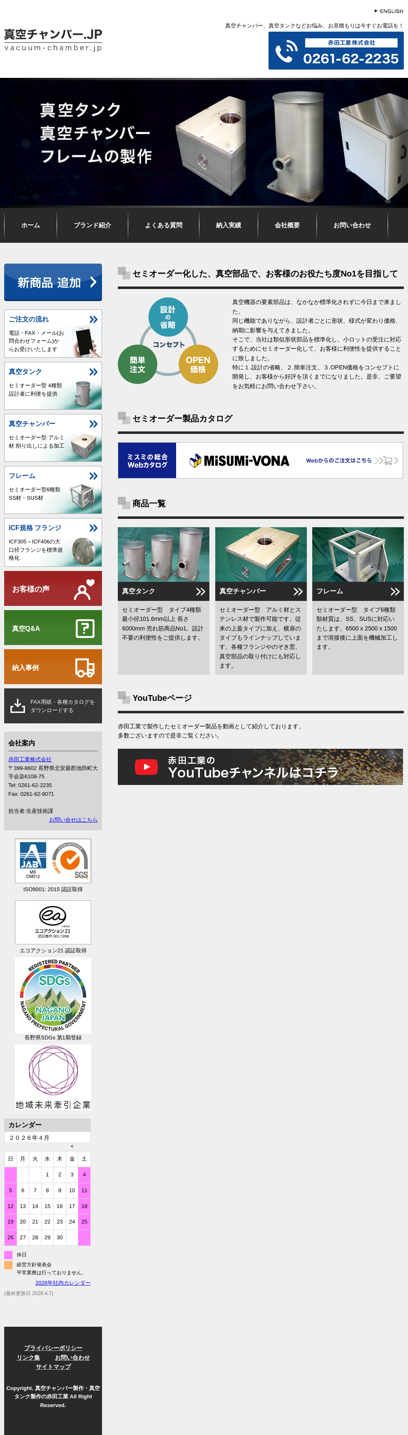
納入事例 (25, 667)
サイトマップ (53, 1366)
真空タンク (138, 591)
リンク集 (28, 1357)
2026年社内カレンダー (63, 1283)
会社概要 (287, 225)
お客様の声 (31, 589)
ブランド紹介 (92, 225)
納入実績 (228, 225)
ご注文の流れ (29, 319)
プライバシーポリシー (53, 1348)
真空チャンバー (242, 591)
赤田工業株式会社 (30, 759)
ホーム (30, 225)
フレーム (329, 591)
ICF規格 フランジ (35, 527)
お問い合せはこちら (73, 820)
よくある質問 (163, 225)
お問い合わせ (352, 225)
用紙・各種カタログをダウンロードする (62, 706)
